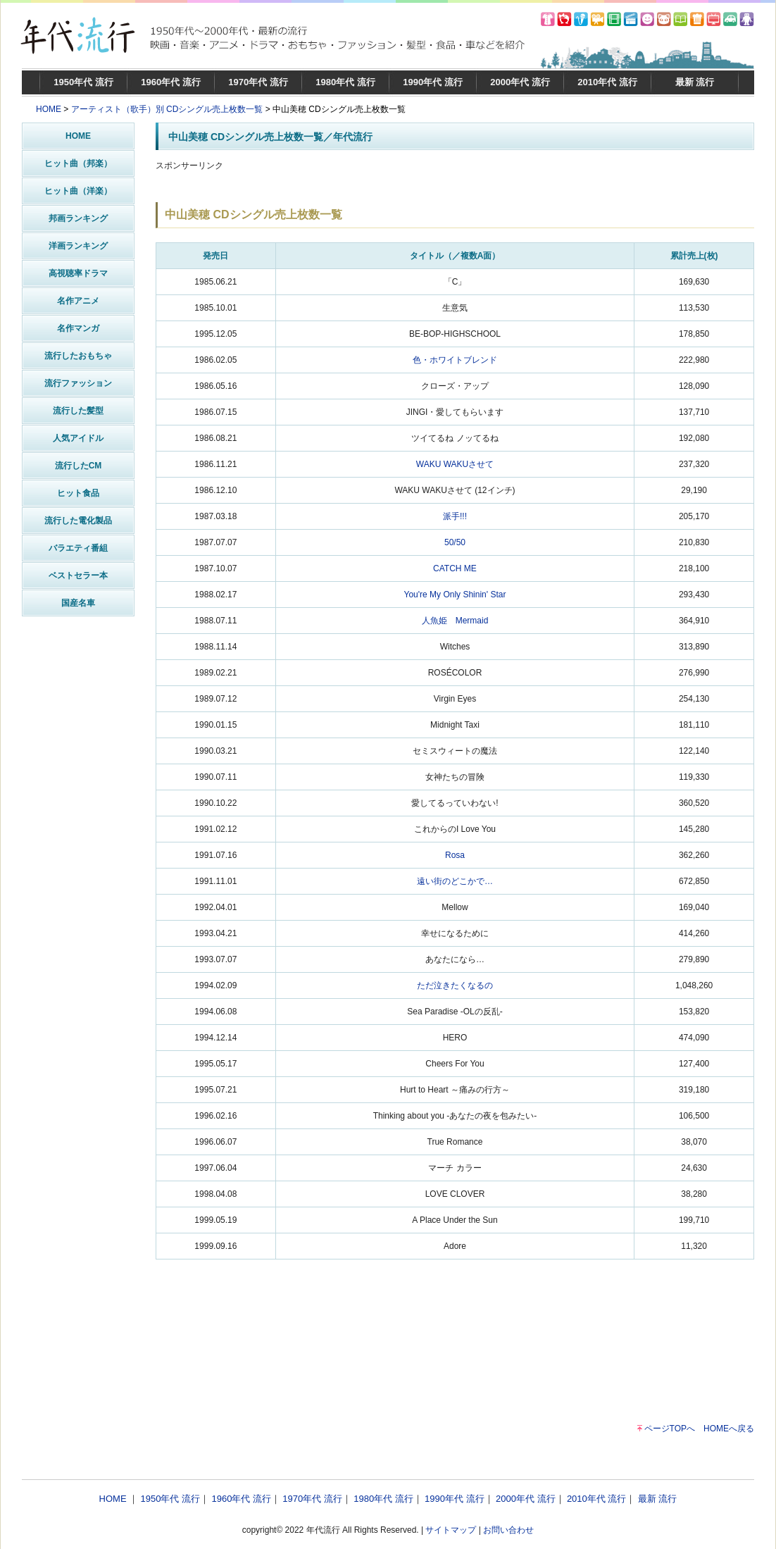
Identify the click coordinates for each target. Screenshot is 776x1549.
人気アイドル (78, 438)
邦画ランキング (78, 218)
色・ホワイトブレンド (455, 360)
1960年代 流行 (171, 82)
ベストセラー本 (78, 575)
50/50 (454, 542)
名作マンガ (78, 328)
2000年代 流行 (520, 82)
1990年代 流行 (433, 82)
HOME (48, 109)
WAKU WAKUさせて (455, 464)
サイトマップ (450, 1530)
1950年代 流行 (83, 82)
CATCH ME (455, 568)
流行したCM (78, 466)
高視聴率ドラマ (78, 273)
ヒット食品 (78, 493)
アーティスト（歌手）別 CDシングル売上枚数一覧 (167, 109)
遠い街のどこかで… (455, 881)
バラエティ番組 (78, 548)
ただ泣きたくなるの (455, 985)
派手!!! (455, 516)
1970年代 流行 (258, 82)
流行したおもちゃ (78, 356)
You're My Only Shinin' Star (455, 594)
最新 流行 (695, 82)
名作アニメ (78, 301)
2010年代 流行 (607, 82)
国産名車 (78, 603)
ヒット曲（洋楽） (78, 191)
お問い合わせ (508, 1530)
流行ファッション (78, 383)
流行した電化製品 (78, 520)
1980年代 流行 (345, 82)
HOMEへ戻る (728, 1428)
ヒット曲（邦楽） (78, 163)
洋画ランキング (78, 246)
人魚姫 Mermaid (455, 621)
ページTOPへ (669, 1428)
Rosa (455, 855)
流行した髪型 (78, 411)
